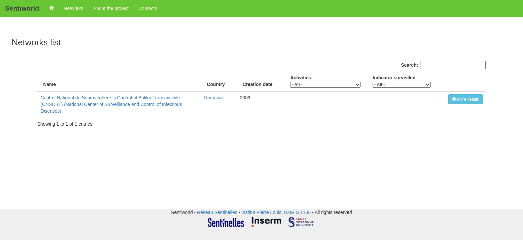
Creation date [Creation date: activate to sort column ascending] (257, 84)
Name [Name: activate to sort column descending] (49, 84)
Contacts (147, 8)
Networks (73, 8)
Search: (443, 65)
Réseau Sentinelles (217, 212)
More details (465, 99)
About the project (111, 8)
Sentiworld (22, 8)
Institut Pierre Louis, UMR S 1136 (276, 212)
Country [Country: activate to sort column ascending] (216, 84)
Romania (213, 97)
